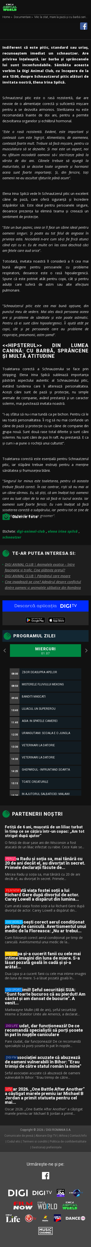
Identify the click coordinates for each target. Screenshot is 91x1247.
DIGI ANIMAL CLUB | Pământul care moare (37, 576)
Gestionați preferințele (47, 1147)
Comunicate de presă (18, 1135)
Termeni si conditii (35, 1141)
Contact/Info (78, 1135)
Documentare (22, 17)
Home (6, 17)
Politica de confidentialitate (68, 1141)
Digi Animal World (9, 7)
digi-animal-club (31, 531)
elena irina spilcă (63, 531)
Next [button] (86, 650)
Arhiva (63, 1135)
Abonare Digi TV (46, 1135)
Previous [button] (4, 650)
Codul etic (14, 1141)
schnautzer (11, 537)
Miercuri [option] (45, 651)
